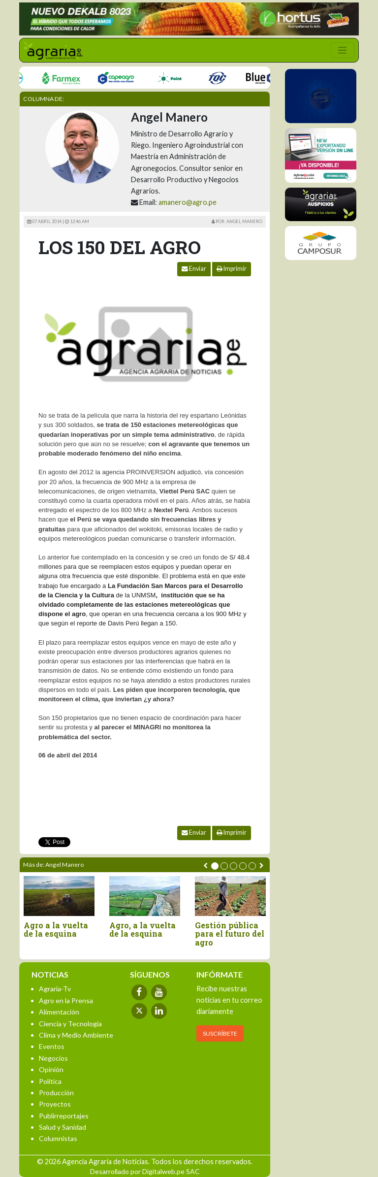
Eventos (51, 1046)
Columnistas (58, 1138)
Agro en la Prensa (66, 1000)
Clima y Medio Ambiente (76, 1035)
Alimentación (59, 1012)
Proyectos (55, 1104)
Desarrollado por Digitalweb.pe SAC (145, 1171)
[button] (215, 866)
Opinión (51, 1069)
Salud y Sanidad (62, 1127)
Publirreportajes (64, 1116)
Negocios (53, 1058)
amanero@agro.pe (187, 202)
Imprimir (232, 268)
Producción (56, 1092)
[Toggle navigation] (342, 50)
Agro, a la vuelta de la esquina (142, 929)
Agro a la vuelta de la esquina (56, 929)
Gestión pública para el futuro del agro (229, 934)
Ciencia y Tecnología (70, 1023)
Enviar (194, 268)
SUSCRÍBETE (220, 1033)
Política (50, 1081)
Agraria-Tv (55, 988)
